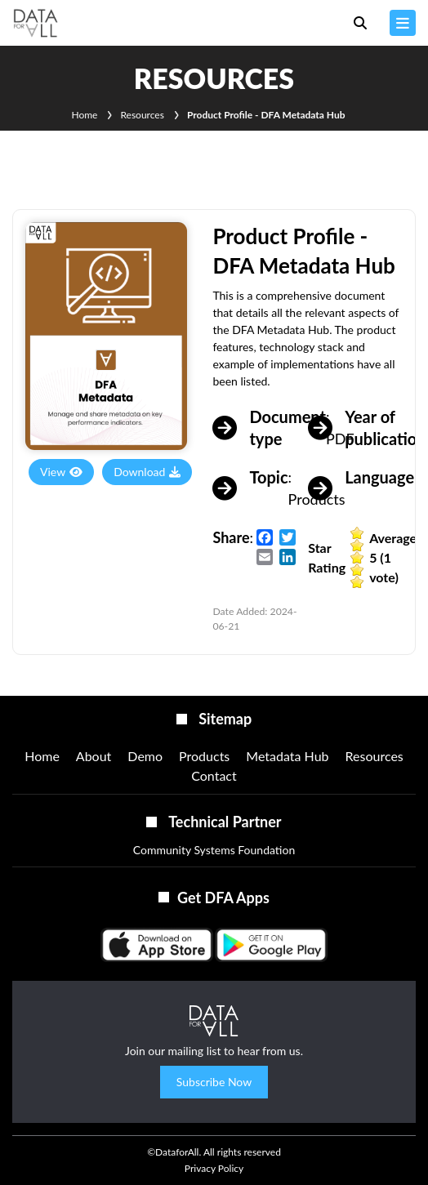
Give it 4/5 (357, 570)
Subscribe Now (214, 1082)
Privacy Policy (214, 1168)
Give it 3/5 (357, 557)
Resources (141, 115)
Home (84, 115)
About (94, 756)
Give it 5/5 (357, 582)
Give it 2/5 (357, 545)
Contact (213, 775)
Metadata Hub (287, 756)
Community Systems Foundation (214, 850)
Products (204, 756)
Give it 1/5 (357, 533)
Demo (145, 756)
